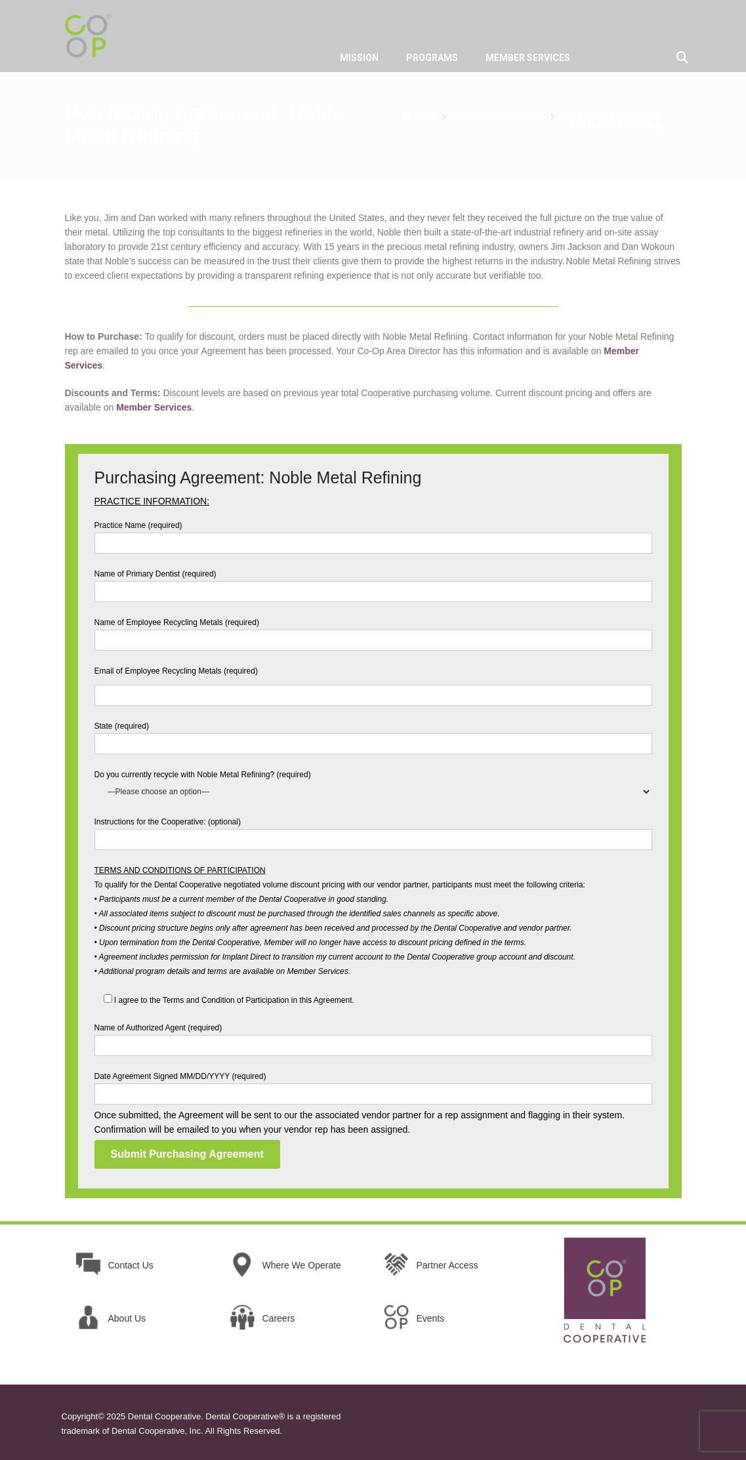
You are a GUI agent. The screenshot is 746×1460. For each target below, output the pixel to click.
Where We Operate (301, 1265)
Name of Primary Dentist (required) (373, 582)
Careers (278, 1318)
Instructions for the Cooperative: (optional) (373, 830)
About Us (127, 1318)
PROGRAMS (432, 57)
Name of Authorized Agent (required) (373, 1036)
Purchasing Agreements (498, 116)
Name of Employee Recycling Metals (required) (373, 631)
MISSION (359, 57)
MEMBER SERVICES (528, 57)
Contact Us (131, 1265)
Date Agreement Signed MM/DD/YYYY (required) (373, 1085)
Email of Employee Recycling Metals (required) (373, 683)
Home (425, 116)
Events (431, 1318)
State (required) (373, 734)
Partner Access (447, 1265)
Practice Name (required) (373, 534)
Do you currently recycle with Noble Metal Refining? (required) (373, 783)
